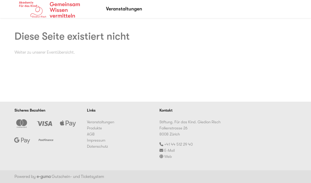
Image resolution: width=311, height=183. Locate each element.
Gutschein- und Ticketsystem (70, 176)
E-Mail (167, 150)
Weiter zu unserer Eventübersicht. (44, 52)
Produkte (94, 128)
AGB (91, 134)
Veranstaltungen (124, 9)
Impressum (96, 140)
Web (165, 156)
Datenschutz (97, 146)
